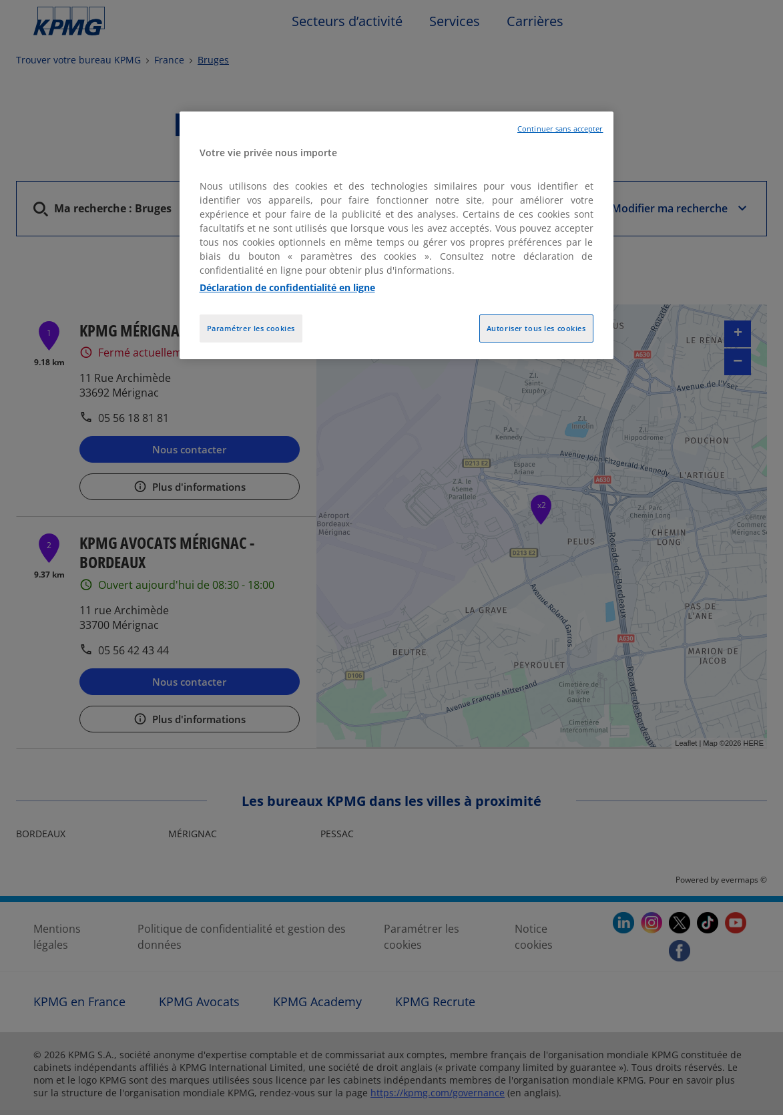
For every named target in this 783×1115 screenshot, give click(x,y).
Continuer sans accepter (560, 129)
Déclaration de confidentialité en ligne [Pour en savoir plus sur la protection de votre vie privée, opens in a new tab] (287, 287)
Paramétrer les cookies (251, 328)
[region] (396, 235)
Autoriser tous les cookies (536, 328)
